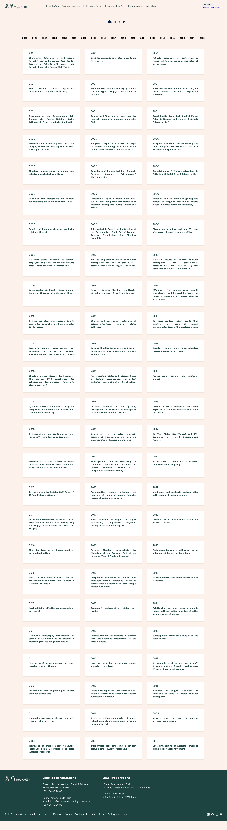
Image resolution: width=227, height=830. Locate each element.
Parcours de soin (71, 6)
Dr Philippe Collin (92, 6)
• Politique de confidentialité (89, 823)
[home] (17, 6)
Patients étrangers (115, 6)
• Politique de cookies (118, 823)
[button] (52, 6)
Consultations (135, 6)
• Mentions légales (61, 823)
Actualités (151, 6)
